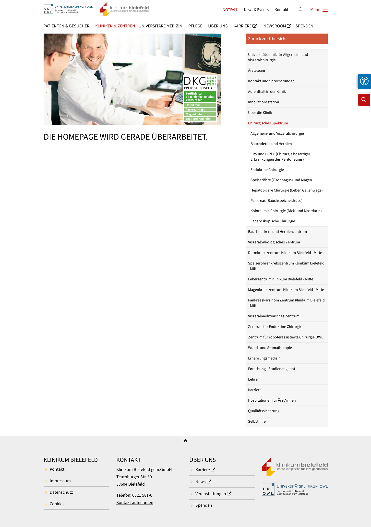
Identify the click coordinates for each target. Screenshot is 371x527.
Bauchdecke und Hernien (271, 143)
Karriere (255, 390)
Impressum (60, 481)
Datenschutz (61, 492)
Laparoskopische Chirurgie (273, 221)
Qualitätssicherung (263, 411)
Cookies (57, 504)
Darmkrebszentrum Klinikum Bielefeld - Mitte (285, 252)
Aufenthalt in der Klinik (267, 91)
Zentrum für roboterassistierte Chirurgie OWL (285, 337)
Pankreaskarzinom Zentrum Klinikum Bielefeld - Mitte (286, 303)
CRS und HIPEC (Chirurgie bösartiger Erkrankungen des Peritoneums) (280, 156)
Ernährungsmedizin (264, 358)
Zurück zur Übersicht (267, 39)
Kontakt (281, 10)
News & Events (256, 10)
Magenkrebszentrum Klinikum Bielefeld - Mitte (286, 289)
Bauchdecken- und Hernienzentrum (277, 231)
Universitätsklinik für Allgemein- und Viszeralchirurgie (278, 57)
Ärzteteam (256, 70)
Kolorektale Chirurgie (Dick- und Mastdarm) (286, 211)
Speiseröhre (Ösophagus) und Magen (281, 180)
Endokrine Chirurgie (267, 169)
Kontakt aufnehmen (134, 503)
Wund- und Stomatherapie (270, 347)
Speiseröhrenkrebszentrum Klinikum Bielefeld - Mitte (286, 266)
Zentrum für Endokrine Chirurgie (275, 326)
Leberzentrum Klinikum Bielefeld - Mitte (280, 279)
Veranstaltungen (210, 494)
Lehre (253, 379)
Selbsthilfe (257, 421)
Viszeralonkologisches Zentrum (274, 242)
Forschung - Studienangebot (271, 368)
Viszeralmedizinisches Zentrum (273, 316)
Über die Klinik (260, 112)
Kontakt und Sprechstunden (271, 81)
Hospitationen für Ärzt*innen (272, 400)
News (200, 482)
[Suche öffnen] (364, 100)
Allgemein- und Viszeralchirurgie (277, 133)
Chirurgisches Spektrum (268, 123)
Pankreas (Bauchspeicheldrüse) (276, 200)
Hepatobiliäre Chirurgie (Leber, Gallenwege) (287, 190)
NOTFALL (230, 10)
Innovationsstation (263, 102)
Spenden (203, 505)
